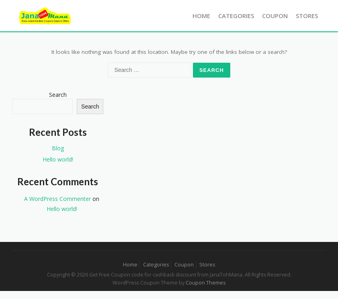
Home (201, 16)
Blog (58, 148)
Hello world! (58, 159)
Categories (236, 16)
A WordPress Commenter (57, 199)
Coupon (275, 16)
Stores (307, 16)
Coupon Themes (205, 282)
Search (58, 94)
